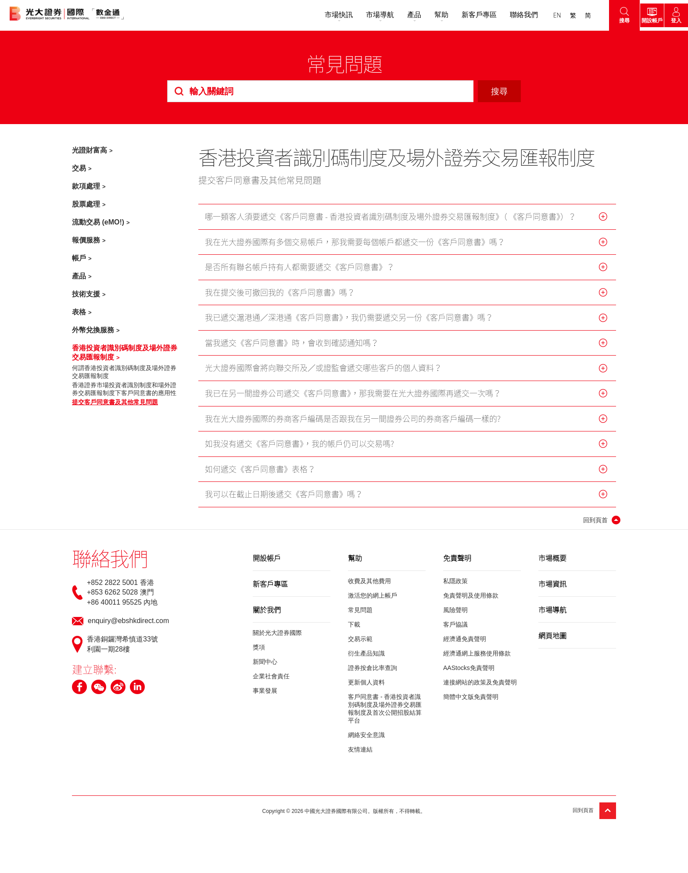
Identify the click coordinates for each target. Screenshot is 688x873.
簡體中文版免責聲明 (470, 704)
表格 (79, 312)
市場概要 (552, 565)
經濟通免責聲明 (464, 646)
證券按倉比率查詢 (372, 675)
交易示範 (360, 646)
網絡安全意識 (366, 742)
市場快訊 (325, 14)
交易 (79, 168)
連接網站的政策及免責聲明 (480, 689)
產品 (400, 14)
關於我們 (267, 617)
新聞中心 (265, 669)
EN (543, 15)
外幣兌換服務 (93, 330)
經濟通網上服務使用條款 (477, 660)
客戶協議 (455, 631)
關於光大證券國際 (277, 640)
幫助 (427, 14)
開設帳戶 (267, 565)
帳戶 (79, 258)
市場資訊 (552, 591)
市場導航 (366, 14)
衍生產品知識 (366, 660)
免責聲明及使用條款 (470, 602)
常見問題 (360, 617)
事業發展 (265, 698)
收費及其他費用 (369, 588)
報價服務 (86, 240)
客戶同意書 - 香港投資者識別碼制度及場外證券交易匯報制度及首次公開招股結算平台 (385, 716)
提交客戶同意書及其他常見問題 (115, 402)
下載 (354, 631)
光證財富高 (89, 150)
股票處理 (86, 204)
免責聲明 (457, 565)
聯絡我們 (510, 14)
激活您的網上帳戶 (372, 602)
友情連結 (360, 756)
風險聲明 (455, 617)
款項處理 (86, 186)
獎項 (259, 654)
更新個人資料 (366, 689)
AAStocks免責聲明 (468, 675)
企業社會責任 (271, 683)
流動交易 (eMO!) (98, 222)
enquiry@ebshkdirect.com (128, 628)
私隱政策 (455, 588)
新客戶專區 (465, 14)
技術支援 (86, 294)
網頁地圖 (552, 643)
